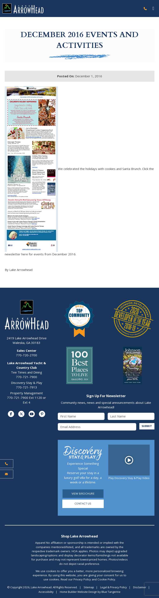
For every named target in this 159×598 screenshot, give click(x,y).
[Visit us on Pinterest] (42, 414)
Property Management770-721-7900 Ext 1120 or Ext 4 (26, 397)
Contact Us (83, 504)
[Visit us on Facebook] (11, 414)
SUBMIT (146, 426)
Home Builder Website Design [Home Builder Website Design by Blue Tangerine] (78, 592)
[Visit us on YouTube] (32, 414)
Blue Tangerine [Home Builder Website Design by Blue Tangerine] (110, 592)
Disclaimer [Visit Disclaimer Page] (139, 588)
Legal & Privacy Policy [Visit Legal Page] (113, 588)
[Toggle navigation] (153, 8)
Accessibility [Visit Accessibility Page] (46, 592)
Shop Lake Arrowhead (79, 536)
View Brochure (83, 494)
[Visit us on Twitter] (21, 414)
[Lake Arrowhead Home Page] (70, 8)
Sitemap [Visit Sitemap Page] (89, 588)
